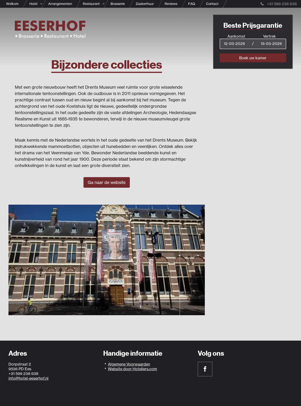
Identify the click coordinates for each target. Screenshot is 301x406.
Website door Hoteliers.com (132, 368)
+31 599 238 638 (279, 4)
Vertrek (269, 36)
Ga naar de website (107, 182)
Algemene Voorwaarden (129, 364)
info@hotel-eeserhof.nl (28, 378)
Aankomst (236, 36)
